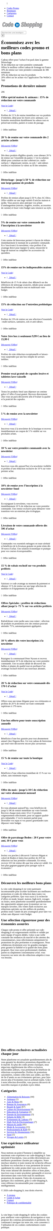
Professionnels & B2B (17, 1129)
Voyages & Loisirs (15, 1137)
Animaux (11, 1099)
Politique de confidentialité (19, 1203)
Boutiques (11, 11)
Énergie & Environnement (19, 1114)
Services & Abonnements (18, 1132)
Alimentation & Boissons (18, 1097)
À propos (11, 1195)
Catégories (11, 13)
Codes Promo (13, 8)
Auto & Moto (13, 1102)
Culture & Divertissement (18, 1109)
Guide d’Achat (13, 1198)
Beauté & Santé (14, 1107)
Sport (9, 1134)
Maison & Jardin (14, 1124)
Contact (10, 16)
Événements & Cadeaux (18, 1119)
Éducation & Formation (17, 1112)
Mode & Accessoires (16, 1127)
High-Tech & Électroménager (20, 1122)
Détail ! (11, 110)
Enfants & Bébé (14, 1117)
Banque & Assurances (17, 1104)
